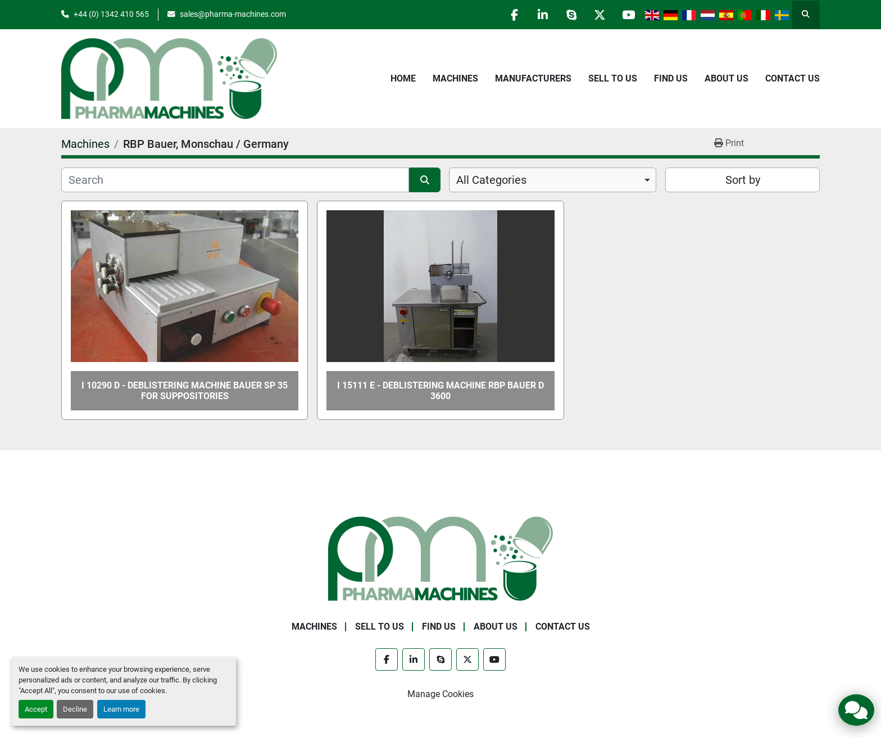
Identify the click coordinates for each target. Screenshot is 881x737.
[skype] (571, 15)
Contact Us (792, 78)
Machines (455, 78)
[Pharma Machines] (440, 558)
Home (403, 78)
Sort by (742, 180)
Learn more (121, 709)
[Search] (235, 180)
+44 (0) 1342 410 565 (111, 14)
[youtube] (628, 15)
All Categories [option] (491, 180)
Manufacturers (533, 78)
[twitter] (599, 15)
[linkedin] (542, 15)
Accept (36, 709)
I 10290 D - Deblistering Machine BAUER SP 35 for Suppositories (184, 390)
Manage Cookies (440, 694)
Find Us (671, 78)
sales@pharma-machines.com (233, 14)
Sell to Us (612, 78)
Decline (75, 709)
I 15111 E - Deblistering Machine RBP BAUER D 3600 (440, 390)
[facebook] (513, 15)
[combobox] (552, 180)
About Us (726, 78)
